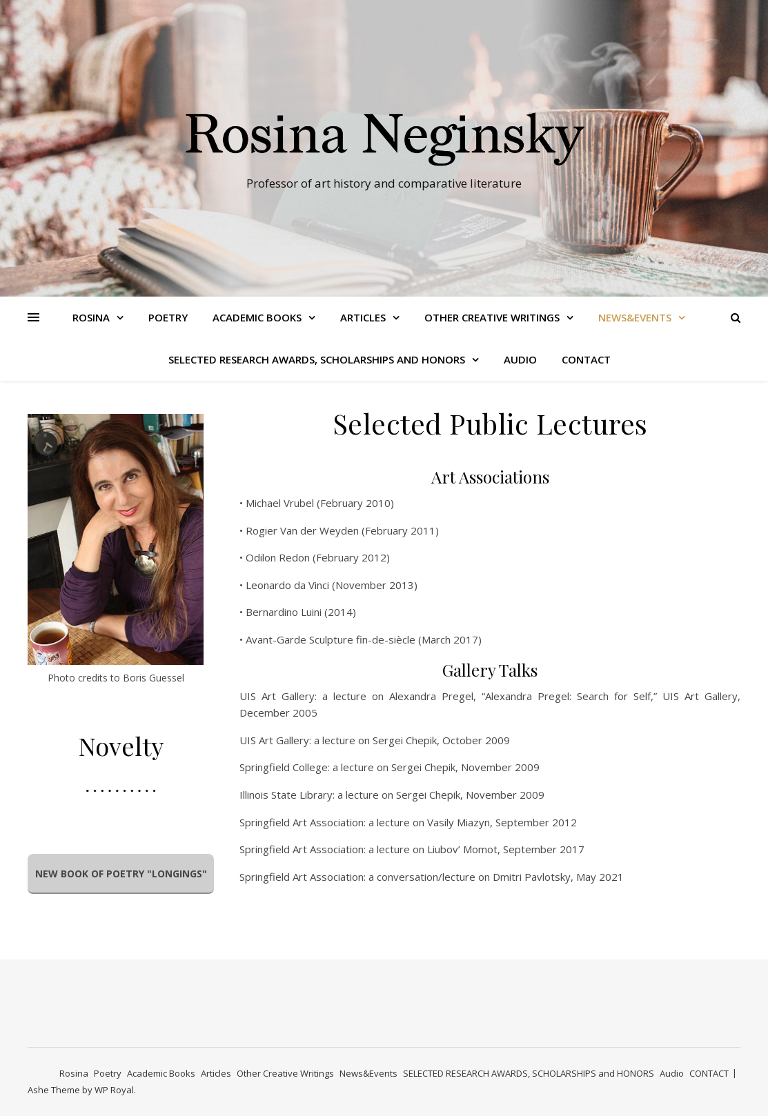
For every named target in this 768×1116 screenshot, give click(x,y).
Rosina (91, 317)
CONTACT (586, 359)
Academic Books (257, 317)
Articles (363, 317)
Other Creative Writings (492, 317)
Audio (520, 359)
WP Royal (114, 1090)
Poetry (168, 317)
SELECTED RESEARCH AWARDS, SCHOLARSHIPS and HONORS (316, 359)
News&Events (634, 317)
